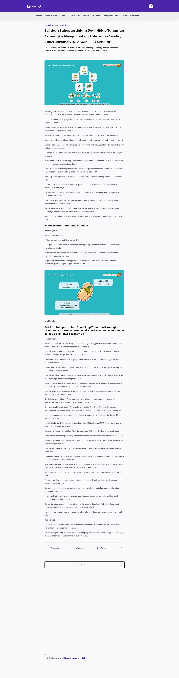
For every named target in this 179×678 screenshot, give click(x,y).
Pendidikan (51, 15)
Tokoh (86, 15)
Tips (125, 15)
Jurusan (96, 15)
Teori (63, 15)
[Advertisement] (85, 587)
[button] (56, 548)
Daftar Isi (135, 15)
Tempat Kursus (112, 15)
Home (39, 15)
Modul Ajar (74, 15)
